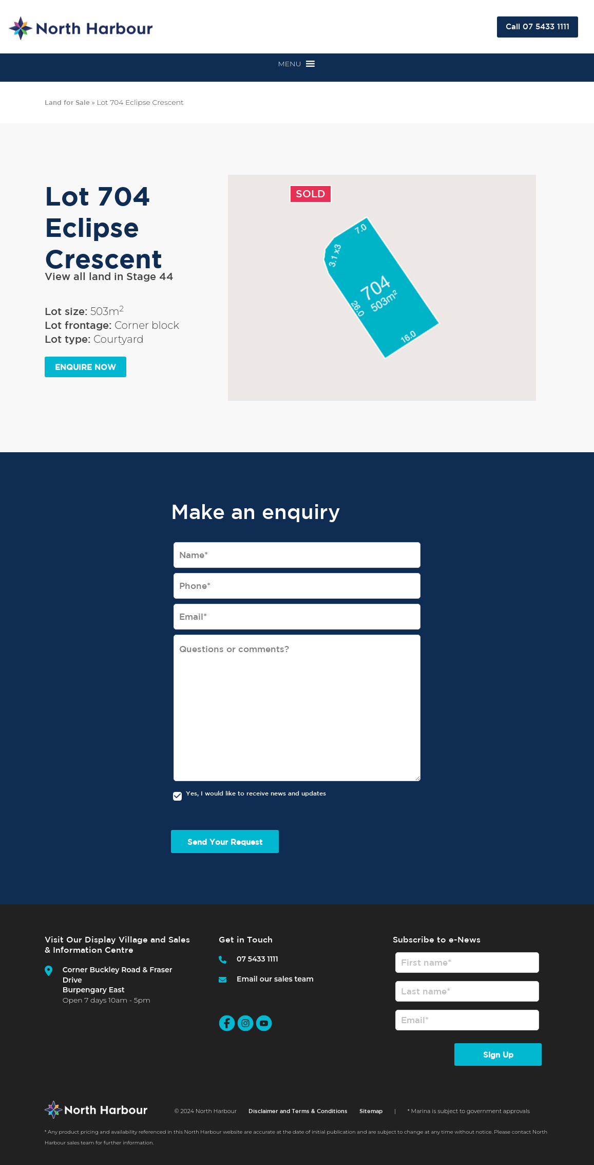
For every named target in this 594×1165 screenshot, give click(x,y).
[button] (289, 63)
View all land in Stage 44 (109, 276)
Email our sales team (275, 979)
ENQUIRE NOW (85, 367)
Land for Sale (67, 102)
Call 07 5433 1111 (537, 26)
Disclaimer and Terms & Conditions (298, 1115)
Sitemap (370, 1115)
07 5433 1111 (257, 959)
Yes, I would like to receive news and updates (256, 793)
